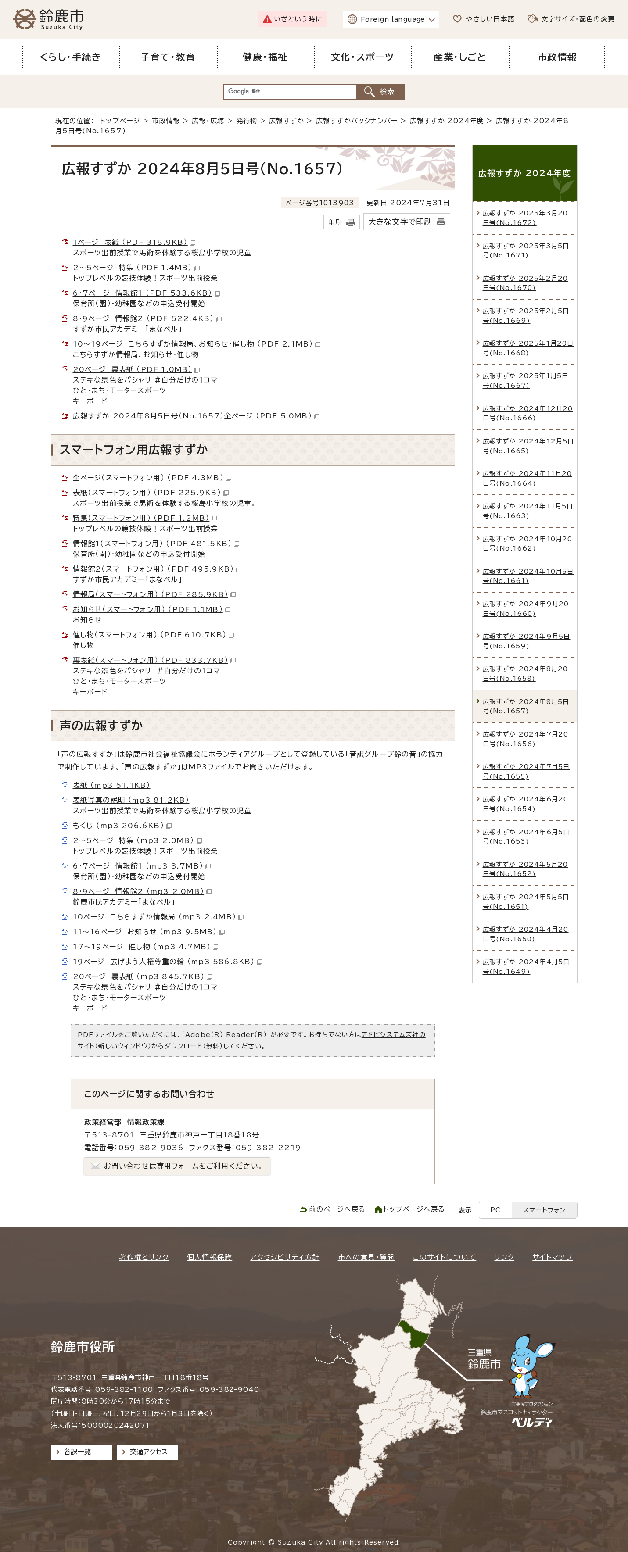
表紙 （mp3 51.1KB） (115, 785)
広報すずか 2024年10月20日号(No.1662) (528, 544)
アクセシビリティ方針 (284, 1257)
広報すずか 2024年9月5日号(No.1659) (527, 641)
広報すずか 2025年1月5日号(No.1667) (526, 380)
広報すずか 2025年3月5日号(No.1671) (526, 251)
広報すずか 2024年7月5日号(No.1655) (526, 771)
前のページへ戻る (337, 1209)
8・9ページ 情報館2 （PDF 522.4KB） (147, 318)
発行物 (247, 121)
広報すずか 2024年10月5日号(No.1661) (528, 576)
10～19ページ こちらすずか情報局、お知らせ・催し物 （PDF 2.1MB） (197, 343)
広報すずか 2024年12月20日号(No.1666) (528, 413)
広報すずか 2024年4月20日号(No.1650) (526, 934)
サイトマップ (552, 1257)
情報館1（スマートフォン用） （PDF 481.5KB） (156, 543)
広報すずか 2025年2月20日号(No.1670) (525, 283)
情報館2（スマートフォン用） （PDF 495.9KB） (157, 568)
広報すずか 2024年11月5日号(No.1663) (528, 511)
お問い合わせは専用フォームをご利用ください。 (183, 1165)
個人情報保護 (209, 1257)
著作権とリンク (144, 1257)
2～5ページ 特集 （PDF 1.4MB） (136, 267)
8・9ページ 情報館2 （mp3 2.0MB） (142, 891)
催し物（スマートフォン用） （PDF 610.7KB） (153, 634)
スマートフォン (544, 1210)
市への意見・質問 (366, 1257)
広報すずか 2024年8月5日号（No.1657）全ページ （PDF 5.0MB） (196, 415)
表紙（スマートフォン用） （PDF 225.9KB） (151, 492)
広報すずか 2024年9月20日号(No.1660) (526, 609)
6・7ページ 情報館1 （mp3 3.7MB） (142, 865)
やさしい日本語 (490, 19)
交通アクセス (149, 1451)
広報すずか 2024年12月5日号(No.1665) (528, 446)
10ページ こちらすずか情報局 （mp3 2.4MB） (158, 916)
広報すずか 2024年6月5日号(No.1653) (526, 837)
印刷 (334, 222)
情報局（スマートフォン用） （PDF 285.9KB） (154, 594)
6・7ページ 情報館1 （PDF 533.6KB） (146, 293)
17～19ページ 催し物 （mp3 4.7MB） (146, 946)
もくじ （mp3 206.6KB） (122, 825)
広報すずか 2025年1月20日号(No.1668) (528, 348)
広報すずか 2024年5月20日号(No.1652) (525, 869)
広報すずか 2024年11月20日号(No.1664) (527, 478)
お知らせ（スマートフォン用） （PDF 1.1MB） (151, 609)
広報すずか (286, 121)
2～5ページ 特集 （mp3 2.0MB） (137, 840)
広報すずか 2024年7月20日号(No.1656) (526, 739)
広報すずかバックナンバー (357, 121)
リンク (504, 1257)
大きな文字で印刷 (400, 221)
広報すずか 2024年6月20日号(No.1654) (526, 804)
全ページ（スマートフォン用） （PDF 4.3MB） (152, 477)
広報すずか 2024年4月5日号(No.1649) (526, 966)
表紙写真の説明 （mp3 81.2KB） (135, 800)
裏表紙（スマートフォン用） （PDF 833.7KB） (154, 660)
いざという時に (298, 19)
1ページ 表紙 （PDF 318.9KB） (134, 242)
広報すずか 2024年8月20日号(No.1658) (525, 673)
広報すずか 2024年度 (447, 121)
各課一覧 (77, 1451)
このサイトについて (444, 1257)
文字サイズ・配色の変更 (578, 19)
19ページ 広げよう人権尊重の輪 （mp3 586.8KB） (167, 961)
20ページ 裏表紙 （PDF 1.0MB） (136, 369)
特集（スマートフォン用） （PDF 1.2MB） (145, 518)
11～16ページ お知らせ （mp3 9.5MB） (149, 931)
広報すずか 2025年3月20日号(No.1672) (525, 218)
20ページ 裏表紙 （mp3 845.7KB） (142, 976)
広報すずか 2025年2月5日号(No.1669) (526, 316)
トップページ (120, 121)
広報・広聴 (208, 121)
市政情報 (166, 121)
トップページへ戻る (414, 1209)
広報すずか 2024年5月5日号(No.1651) (526, 902)
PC (495, 1210)
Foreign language (393, 19)
